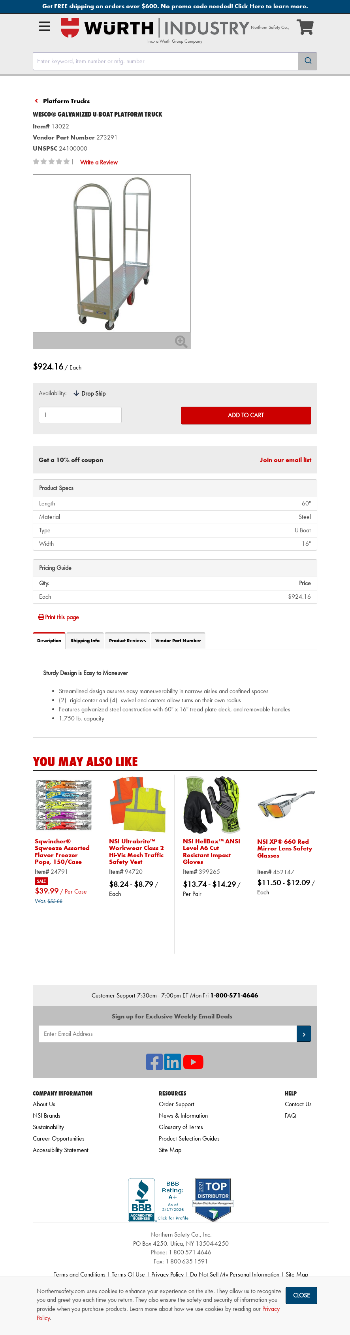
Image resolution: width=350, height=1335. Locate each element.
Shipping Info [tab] (85, 640)
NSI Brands (46, 1115)
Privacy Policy (167, 1274)
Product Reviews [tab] (127, 640)
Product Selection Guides (189, 1138)
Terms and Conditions (79, 1274)
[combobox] (175, 61)
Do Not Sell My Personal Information (234, 1274)
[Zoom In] (181, 344)
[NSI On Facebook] (154, 1067)
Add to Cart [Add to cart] (246, 415)
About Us (44, 1104)
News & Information (183, 1115)
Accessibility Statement (60, 1150)
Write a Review (99, 162)
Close (301, 1295)
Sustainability (48, 1127)
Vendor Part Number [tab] (178, 640)
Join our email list (285, 460)
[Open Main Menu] (45, 26)
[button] (304, 1034)
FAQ (290, 1115)
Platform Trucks (66, 101)
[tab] (175, 693)
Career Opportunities (59, 1138)
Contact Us (298, 1104)
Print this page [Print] (58, 617)
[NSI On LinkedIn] (172, 1067)
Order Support (176, 1104)
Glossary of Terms (181, 1127)
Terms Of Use (128, 1274)
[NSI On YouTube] (193, 1067)
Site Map (170, 1150)
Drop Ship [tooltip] (93, 393)
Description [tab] (49, 640)
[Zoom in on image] (112, 253)
